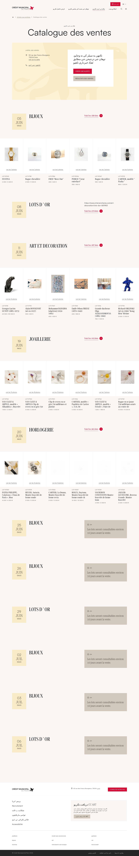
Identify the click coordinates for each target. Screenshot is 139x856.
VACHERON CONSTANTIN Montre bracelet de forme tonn (104, 496)
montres (14, 844)
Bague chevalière (32, 179)
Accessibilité (17, 824)
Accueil (13, 17)
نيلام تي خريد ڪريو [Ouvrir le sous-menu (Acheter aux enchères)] (99, 9)
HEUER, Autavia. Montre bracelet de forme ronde (33, 495)
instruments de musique (59, 844)
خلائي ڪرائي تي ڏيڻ (20, 820)
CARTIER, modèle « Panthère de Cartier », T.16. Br (80, 404)
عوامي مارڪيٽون (19, 815)
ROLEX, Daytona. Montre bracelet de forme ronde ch (80, 495)
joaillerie (14, 836)
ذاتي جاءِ (116, 4)
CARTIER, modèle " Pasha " (126, 180)
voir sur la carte (34, 59)
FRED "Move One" (56, 179)
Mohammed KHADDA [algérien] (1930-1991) (58, 311)
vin (92, 840)
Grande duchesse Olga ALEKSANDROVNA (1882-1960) (103, 312)
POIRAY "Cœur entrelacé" (78, 180)
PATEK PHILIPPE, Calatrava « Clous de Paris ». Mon (11, 495)
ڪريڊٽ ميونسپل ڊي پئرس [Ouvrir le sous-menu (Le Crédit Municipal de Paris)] (126, 9)
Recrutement (17, 806)
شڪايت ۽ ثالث (18, 810)
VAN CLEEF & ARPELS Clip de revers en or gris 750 (34, 404)
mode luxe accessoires (59, 836)
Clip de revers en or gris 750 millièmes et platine (58, 404)
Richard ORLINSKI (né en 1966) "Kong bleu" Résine (126, 311)
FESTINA (6, 179)
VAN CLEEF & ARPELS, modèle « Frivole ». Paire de (103, 404)
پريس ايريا (16, 801)
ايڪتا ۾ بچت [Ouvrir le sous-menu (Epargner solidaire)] (113, 9)
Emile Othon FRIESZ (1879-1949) (80, 309)
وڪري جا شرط (119, 853)
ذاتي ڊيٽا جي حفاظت (105, 853)
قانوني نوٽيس (92, 853)
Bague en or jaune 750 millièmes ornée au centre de (127, 404)
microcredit (95, 844)
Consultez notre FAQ (118, 790)
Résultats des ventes (84, 78)
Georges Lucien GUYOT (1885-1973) (10, 309)
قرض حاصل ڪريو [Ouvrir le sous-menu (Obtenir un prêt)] (59, 9)
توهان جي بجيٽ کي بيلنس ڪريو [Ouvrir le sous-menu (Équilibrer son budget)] (78, 9)
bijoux (14, 840)
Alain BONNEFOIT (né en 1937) (33, 309)
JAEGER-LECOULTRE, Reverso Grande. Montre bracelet (127, 496)
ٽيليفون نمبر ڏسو (34, 65)
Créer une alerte (82, 71)
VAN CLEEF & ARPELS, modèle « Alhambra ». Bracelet (11, 404)
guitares (94, 836)
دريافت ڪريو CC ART (82, 817)
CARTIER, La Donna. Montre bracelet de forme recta (57, 495)
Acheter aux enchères (23, 17)
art (53, 840)
